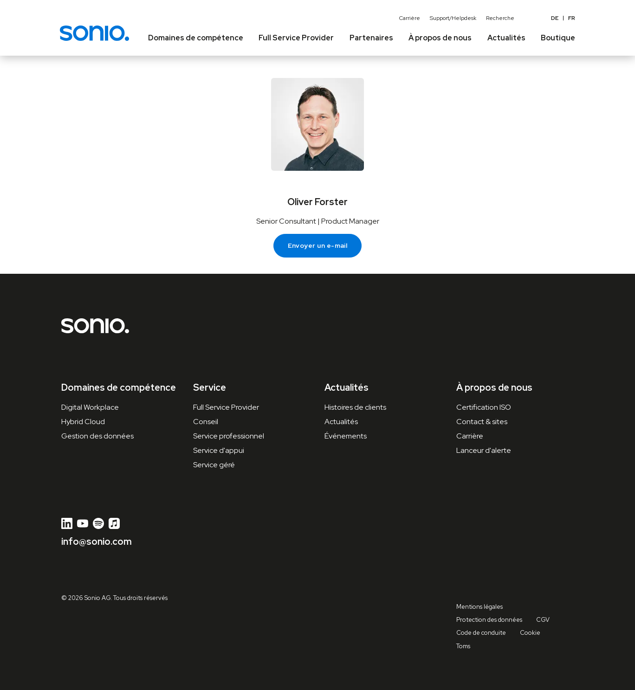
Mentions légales (479, 607)
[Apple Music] (114, 523)
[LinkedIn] (66, 523)
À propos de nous (494, 387)
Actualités (341, 421)
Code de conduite (481, 633)
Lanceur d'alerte (483, 450)
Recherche (500, 18)
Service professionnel (228, 436)
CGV (543, 620)
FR (571, 18)
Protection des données (489, 620)
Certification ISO (483, 407)
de (554, 18)
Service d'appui (218, 450)
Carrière (409, 18)
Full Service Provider (226, 407)
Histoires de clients (355, 407)
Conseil (205, 421)
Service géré (214, 465)
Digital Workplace (90, 407)
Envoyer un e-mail (318, 245)
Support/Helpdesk (453, 18)
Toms (463, 646)
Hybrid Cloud (83, 421)
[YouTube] (82, 523)
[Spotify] (98, 523)
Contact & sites (481, 421)
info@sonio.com (96, 541)
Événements (345, 436)
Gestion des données (97, 436)
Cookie (530, 633)
